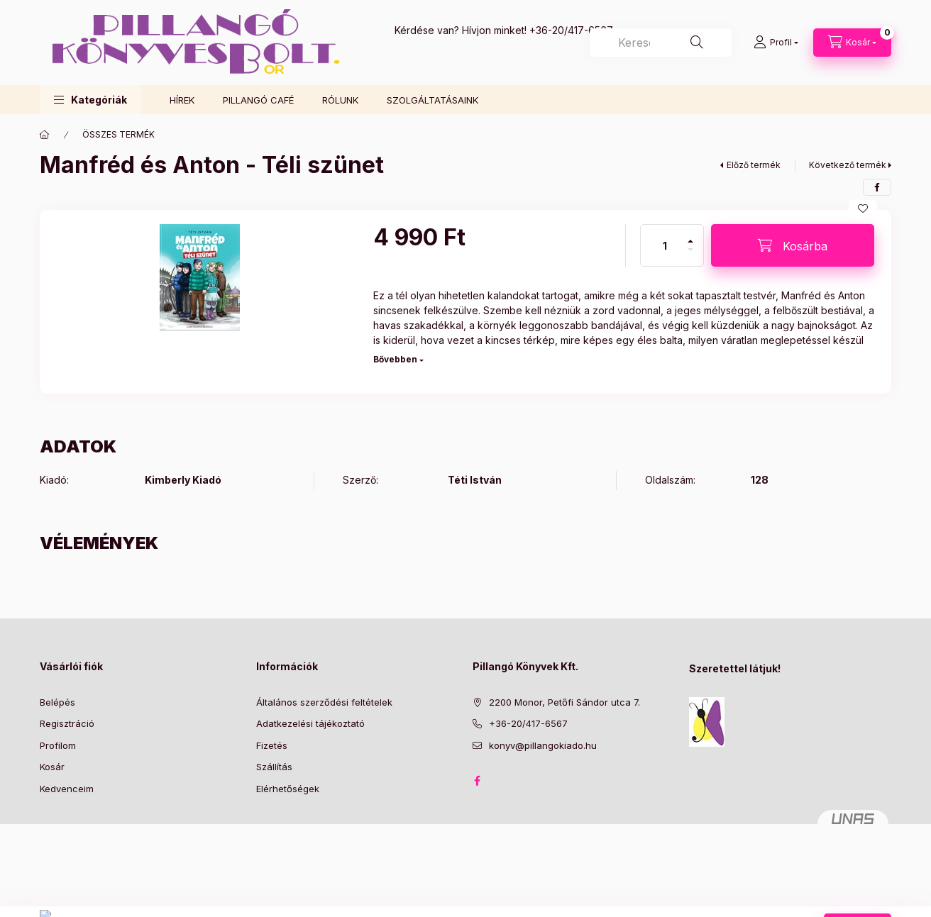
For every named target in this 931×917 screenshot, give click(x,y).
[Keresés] (696, 42)
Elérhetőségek (287, 788)
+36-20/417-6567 (571, 30)
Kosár (52, 766)
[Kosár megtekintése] (852, 42)
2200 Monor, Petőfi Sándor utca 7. (564, 702)
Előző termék (754, 165)
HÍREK (182, 100)
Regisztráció (67, 723)
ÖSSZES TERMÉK (118, 134)
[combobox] (661, 42)
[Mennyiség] (665, 245)
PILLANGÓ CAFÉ (258, 100)
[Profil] (776, 42)
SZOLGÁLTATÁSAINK (432, 100)
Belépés (57, 702)
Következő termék (847, 165)
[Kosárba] (792, 245)
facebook (477, 781)
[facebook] (877, 187)
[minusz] (690, 255)
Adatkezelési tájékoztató (310, 723)
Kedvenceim (67, 788)
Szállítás (274, 766)
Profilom (58, 745)
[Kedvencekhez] (863, 208)
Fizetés (271, 745)
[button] (90, 99)
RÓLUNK (340, 100)
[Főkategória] (45, 134)
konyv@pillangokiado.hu (543, 745)
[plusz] (690, 235)
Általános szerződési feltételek (324, 702)
